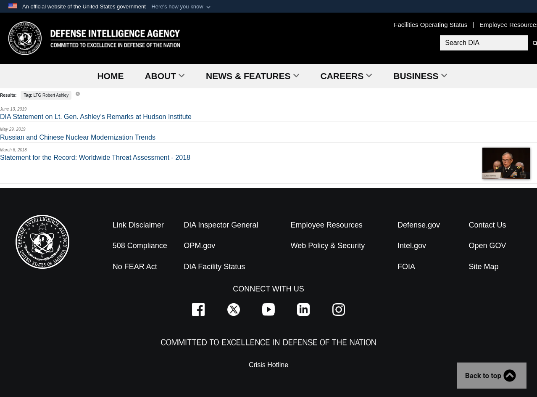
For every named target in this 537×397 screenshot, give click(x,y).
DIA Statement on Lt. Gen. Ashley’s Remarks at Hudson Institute (96, 116)
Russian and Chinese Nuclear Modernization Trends (77, 137)
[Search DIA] (483, 42)
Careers (347, 76)
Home (110, 76)
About (165, 76)
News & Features (252, 76)
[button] (181, 7)
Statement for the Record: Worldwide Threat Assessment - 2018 (95, 157)
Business (420, 76)
